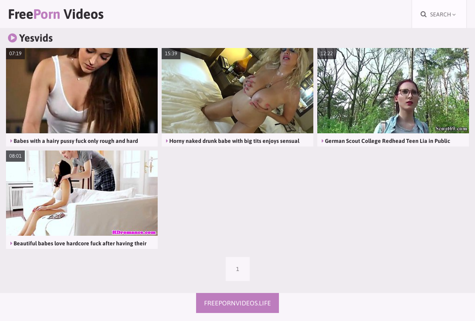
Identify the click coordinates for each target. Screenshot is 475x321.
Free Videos (56, 14)
